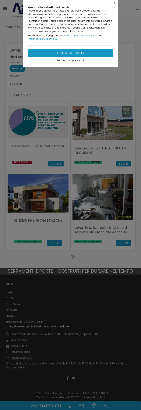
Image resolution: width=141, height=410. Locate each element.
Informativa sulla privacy (42, 38)
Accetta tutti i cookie (70, 53)
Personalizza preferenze (70, 60)
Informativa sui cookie (79, 35)
